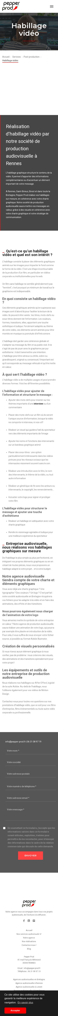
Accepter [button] (15, 1010)
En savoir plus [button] (25, 1002)
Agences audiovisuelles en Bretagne (29, 979)
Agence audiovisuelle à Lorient (29, 987)
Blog (29, 949)
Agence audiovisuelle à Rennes (29, 983)
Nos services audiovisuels (29, 934)
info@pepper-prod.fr (15, 741)
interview (38, 403)
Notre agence (29, 938)
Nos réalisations (29, 941)
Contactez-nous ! (29, 945)
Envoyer (31, 855)
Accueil (29, 930)
